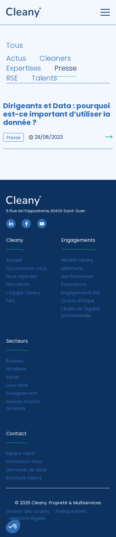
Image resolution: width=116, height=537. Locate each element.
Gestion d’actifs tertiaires (23, 405)
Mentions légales (27, 518)
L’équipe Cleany (23, 293)
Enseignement (21, 393)
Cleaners (55, 58)
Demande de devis (26, 470)
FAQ (10, 301)
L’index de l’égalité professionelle (80, 312)
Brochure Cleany (24, 478)
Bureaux (15, 361)
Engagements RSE (80, 293)
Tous (14, 45)
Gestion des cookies (27, 511)
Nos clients (17, 284)
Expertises (23, 68)
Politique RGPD (71, 511)
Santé (12, 377)
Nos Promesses (77, 276)
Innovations (73, 284)
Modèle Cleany (77, 260)
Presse (65, 68)
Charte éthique (77, 301)
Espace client (20, 453)
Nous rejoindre (21, 276)
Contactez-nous (24, 461)
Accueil (14, 260)
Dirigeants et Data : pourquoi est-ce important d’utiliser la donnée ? (56, 114)
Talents (44, 78)
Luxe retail (17, 385)
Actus (16, 58)
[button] (13, 526)
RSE (12, 78)
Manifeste (72, 268)
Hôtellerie (16, 369)
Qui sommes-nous (26, 268)
